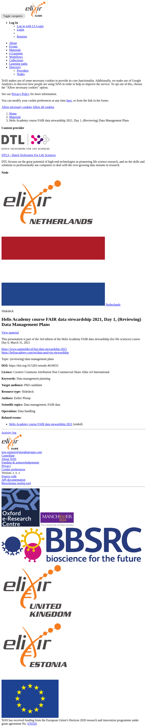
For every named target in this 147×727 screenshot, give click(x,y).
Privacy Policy (20, 94)
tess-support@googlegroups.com (22, 452)
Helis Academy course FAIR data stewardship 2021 (40, 424)
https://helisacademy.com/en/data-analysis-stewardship (35, 352)
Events (13, 46)
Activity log (9, 432)
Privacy (6, 466)
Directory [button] (15, 67)
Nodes (21, 74)
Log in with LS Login (30, 26)
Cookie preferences (13, 469)
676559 (32, 723)
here (69, 100)
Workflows (16, 56)
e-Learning (16, 53)
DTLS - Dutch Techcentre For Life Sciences (29, 155)
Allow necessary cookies (17, 107)
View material (10, 332)
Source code (9, 476)
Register (22, 36)
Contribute (8, 455)
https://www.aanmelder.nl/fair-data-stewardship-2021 (34, 349)
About (13, 43)
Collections (16, 60)
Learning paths (18, 63)
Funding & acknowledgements (20, 462)
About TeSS (9, 459)
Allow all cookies (43, 107)
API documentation (13, 479)
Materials (15, 50)
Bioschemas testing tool (16, 483)
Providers (23, 70)
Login (20, 29)
